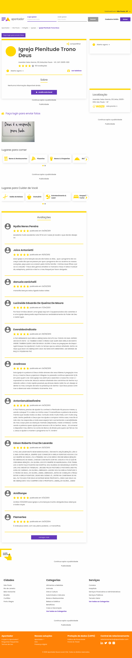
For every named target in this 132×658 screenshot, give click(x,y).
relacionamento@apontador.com (114, 639)
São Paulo (48, 62)
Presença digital (41, 644)
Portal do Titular (74, 642)
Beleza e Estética (53, 601)
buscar (93, 19)
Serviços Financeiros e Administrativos (104, 592)
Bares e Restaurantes (55, 598)
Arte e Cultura (52, 592)
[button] (43, 165)
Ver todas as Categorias (56, 611)
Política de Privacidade (76, 639)
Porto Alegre (9, 601)
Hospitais (92, 588)
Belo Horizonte (9, 592)
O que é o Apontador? (10, 639)
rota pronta (105, 106)
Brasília (7, 595)
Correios (92, 585)
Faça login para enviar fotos (13, 35)
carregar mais (44, 537)
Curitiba (7, 598)
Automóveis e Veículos (55, 595)
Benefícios (50, 605)
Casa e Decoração (54, 608)
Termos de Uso (7, 644)
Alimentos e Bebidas (54, 585)
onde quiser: (62, 17)
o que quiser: (32, 17)
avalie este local (44, 92)
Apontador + (39, 639)
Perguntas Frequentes (10, 642)
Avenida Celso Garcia (27, 62)
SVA (36, 642)
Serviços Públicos (96, 595)
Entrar (125, 19)
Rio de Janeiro (9, 588)
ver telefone (76, 71)
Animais (49, 588)
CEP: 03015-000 (63, 62)
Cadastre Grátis (111, 19)
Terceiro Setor (94, 598)
